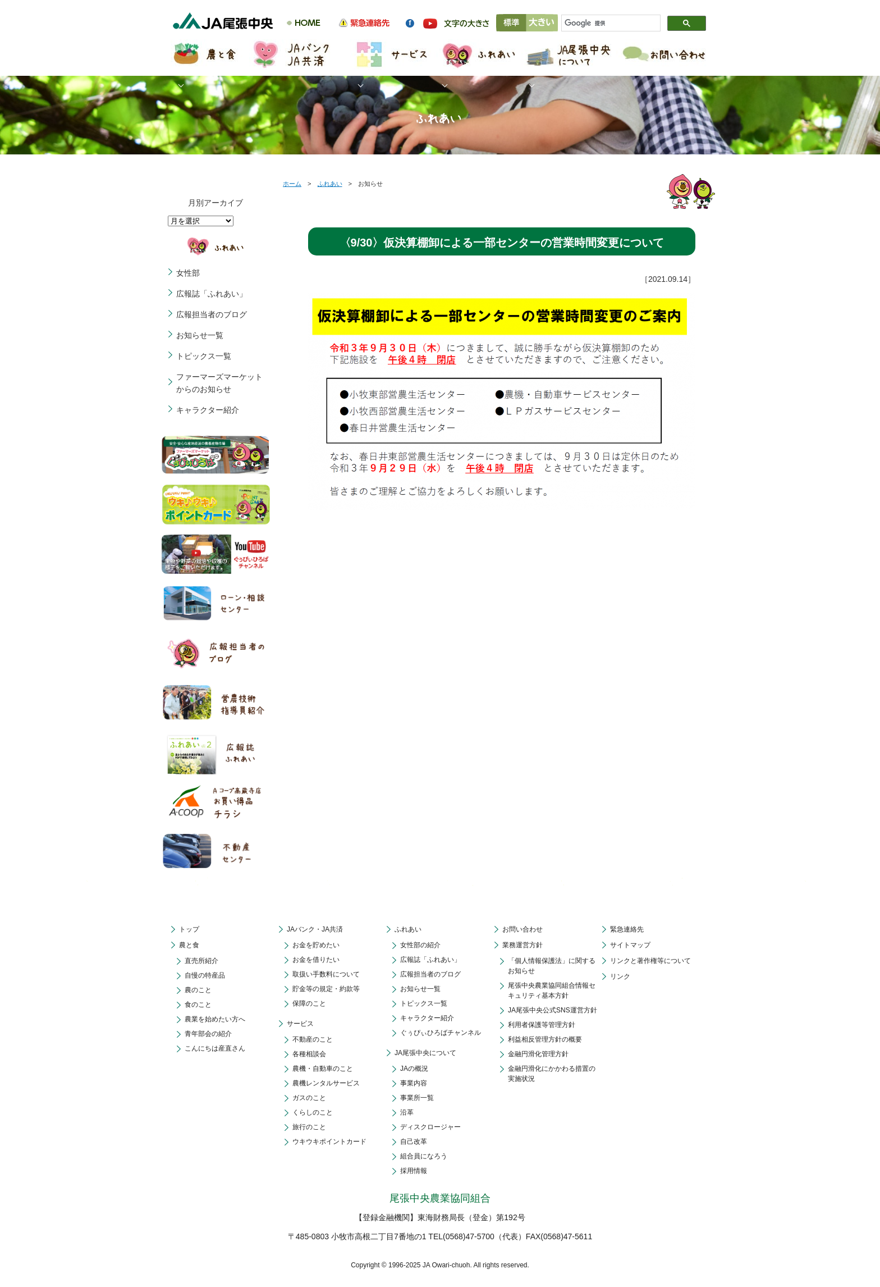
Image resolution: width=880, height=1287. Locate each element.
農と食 (189, 945)
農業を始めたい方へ (215, 1019)
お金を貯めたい (316, 945)
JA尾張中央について (425, 1053)
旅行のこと (309, 1127)
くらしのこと (312, 1112)
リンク (620, 976)
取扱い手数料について (326, 974)
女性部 (188, 272)
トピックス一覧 (203, 356)
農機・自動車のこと (322, 1068)
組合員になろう (423, 1156)
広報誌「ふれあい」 (211, 293)
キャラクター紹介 (207, 409)
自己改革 (413, 1141)
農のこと (198, 990)
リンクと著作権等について (650, 961)
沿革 (407, 1112)
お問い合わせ (522, 929)
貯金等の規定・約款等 (326, 989)
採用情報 (413, 1171)
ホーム (292, 183)
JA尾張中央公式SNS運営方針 (552, 1010)
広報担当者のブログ (211, 314)
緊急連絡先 (627, 929)
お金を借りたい (316, 960)
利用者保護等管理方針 (541, 1025)
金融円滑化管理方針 (538, 1054)
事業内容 (413, 1083)
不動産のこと (312, 1039)
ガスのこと (309, 1098)
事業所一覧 (417, 1098)
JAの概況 (414, 1068)
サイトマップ (630, 945)
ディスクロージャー (430, 1127)
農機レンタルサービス (326, 1083)
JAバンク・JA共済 (315, 929)
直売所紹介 (201, 961)
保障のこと (309, 1003)
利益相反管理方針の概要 (545, 1039)
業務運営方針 (522, 945)
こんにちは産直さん (215, 1048)
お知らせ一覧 (199, 335)
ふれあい (330, 183)
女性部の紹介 (420, 945)
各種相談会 (309, 1054)
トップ (189, 929)
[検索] (606, 24)
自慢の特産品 (205, 975)
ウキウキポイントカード (329, 1141)
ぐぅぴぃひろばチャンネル (440, 1033)
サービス (300, 1024)
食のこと (198, 1004)
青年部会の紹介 (208, 1034)
